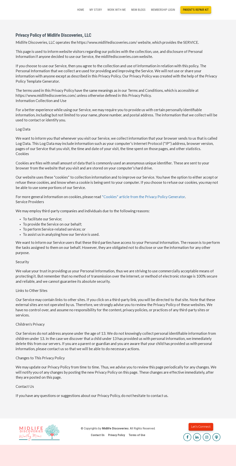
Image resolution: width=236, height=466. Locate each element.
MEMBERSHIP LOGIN (163, 9)
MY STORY (95, 9)
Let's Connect (201, 426)
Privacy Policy (116, 435)
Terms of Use (137, 435)
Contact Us (98, 435)
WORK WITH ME (116, 9)
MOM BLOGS (138, 9)
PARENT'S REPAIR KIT (196, 9)
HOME (80, 9)
